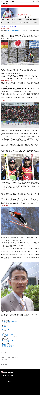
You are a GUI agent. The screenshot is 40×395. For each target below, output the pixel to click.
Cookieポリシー (26, 378)
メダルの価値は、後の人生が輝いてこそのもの (10, 321)
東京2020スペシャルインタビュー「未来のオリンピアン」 (9, 357)
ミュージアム (2, 381)
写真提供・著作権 (31, 378)
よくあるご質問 (3, 378)
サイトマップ (15, 378)
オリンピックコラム (4, 359)
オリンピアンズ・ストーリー (20, 368)
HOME (1, 368)
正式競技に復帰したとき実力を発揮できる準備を (10, 323)
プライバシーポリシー (20, 378)
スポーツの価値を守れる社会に (7, 341)
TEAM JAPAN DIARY (4, 364)
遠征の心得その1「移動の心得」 (7, 344)
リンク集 (11, 378)
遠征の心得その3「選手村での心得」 (8, 346)
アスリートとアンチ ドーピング (7, 340)
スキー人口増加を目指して (6, 335)
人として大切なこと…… (6, 329)
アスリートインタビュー (4, 361)
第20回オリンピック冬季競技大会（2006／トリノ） (15, 30)
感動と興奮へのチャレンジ (6, 326)
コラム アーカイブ (5, 368)
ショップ (6, 381)
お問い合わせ (7, 378)
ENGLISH (10, 381)
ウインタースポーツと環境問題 (7, 334)
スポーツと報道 (4, 331)
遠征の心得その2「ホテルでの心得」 (8, 345)
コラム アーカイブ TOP (4, 354)
